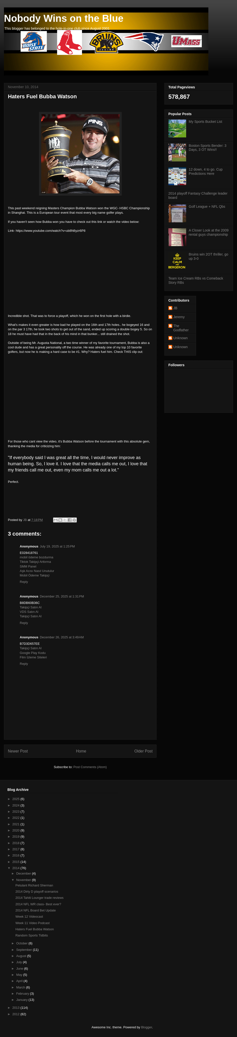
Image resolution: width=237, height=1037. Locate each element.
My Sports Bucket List (205, 122)
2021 (16, 824)
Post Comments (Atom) (90, 767)
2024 (16, 805)
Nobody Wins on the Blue (63, 18)
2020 (16, 830)
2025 (16, 799)
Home (81, 751)
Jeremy (179, 317)
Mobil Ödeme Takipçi (34, 575)
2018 (16, 843)
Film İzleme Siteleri (33, 657)
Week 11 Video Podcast (32, 923)
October (22, 943)
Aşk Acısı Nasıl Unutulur (37, 571)
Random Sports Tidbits (31, 935)
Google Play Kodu (33, 653)
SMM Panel (28, 566)
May (19, 975)
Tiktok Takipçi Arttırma (35, 562)
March (21, 987)
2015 (16, 862)
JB (175, 308)
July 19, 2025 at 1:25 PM (57, 546)
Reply (24, 582)
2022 (16, 818)
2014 (16, 868)
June (20, 968)
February (23, 993)
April (20, 981)
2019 (16, 836)
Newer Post (18, 751)
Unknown (180, 338)
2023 (16, 811)
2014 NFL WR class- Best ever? (38, 904)
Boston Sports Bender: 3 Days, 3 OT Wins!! (208, 148)
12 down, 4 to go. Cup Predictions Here (206, 171)
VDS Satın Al (29, 612)
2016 (16, 855)
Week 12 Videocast (29, 916)
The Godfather (181, 328)
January (22, 1000)
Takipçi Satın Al (30, 607)
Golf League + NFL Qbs (207, 206)
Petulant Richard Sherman (34, 885)
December (24, 873)
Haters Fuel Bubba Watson (34, 929)
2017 (16, 849)
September (24, 950)
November (24, 880)
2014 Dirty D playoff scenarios (36, 891)
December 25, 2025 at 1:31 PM (62, 596)
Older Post (143, 751)
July (19, 962)
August (21, 956)
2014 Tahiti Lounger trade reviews (39, 898)
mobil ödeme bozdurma (36, 557)
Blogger (146, 1027)
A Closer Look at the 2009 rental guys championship (209, 232)
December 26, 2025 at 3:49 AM (62, 637)
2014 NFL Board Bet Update (35, 910)
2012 (16, 1014)
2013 (16, 1008)
